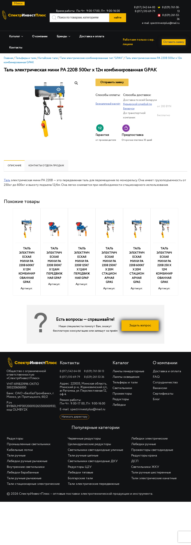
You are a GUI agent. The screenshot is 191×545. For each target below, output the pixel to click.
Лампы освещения (125, 383)
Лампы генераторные (128, 377)
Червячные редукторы (84, 445)
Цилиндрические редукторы (89, 450)
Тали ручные (16, 462)
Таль (7, 186)
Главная (8, 64)
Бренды (64, 36)
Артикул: (26, 258)
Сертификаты (163, 400)
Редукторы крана (144, 462)
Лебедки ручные (143, 450)
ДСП (135, 467)
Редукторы (120, 405)
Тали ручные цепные (83, 462)
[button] (76, 89)
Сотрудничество (165, 388)
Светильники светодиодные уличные (95, 456)
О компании (39, 36)
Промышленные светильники (28, 450)
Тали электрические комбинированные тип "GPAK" (91, 64)
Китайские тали (48, 64)
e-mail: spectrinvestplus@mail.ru (161, 23)
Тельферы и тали (25, 64)
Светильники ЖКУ (145, 473)
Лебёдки (119, 411)
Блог (156, 405)
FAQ (156, 383)
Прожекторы (122, 400)
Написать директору (74, 423)
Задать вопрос (140, 332)
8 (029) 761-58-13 (94, 377)
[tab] (14, 172)
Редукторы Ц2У (80, 473)
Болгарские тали (80, 484)
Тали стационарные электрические (33, 490)
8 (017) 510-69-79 (145, 11)
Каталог (16, 36)
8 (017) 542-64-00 (144, 7)
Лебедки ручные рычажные (27, 467)
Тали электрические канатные (154, 484)
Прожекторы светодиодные (152, 456)
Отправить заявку (112, 88)
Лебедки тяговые (80, 479)
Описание (14, 172)
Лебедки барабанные (23, 479)
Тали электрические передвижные (93, 490)
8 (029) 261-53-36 (94, 383)
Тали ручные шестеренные (151, 479)
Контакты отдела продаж (46, 172)
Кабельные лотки (20, 456)
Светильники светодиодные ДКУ (93, 467)
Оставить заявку (17, 56)
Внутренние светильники (26, 473)
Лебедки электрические (149, 445)
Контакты (15, 47)
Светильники (122, 394)
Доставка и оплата (91, 36)
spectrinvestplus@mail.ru (87, 415)
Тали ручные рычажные (24, 484)
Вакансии (160, 394)
